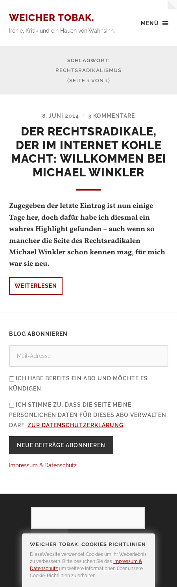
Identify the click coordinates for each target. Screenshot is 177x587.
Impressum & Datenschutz (43, 465)
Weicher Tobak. (51, 17)
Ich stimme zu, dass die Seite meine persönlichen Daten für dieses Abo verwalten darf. (87, 414)
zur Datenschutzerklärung (76, 425)
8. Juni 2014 (60, 115)
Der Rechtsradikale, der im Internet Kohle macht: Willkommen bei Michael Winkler (88, 152)
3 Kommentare (111, 115)
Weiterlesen (36, 285)
